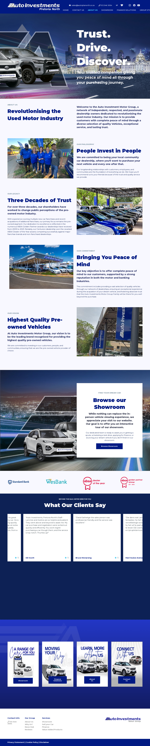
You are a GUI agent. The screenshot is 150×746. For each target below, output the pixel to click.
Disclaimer (44, 742)
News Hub (29, 727)
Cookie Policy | (32, 742)
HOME (66, 10)
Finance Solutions (57, 680)
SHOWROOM (107, 10)
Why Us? (29, 724)
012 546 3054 (105, 5)
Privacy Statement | (16, 742)
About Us (92, 680)
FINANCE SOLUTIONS (126, 10)
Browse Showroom (109, 446)
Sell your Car (47, 724)
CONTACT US (78, 10)
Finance (45, 727)
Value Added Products (52, 730)
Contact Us (126, 680)
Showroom (23, 681)
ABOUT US (93, 10)
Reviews (28, 730)
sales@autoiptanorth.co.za (81, 5)
